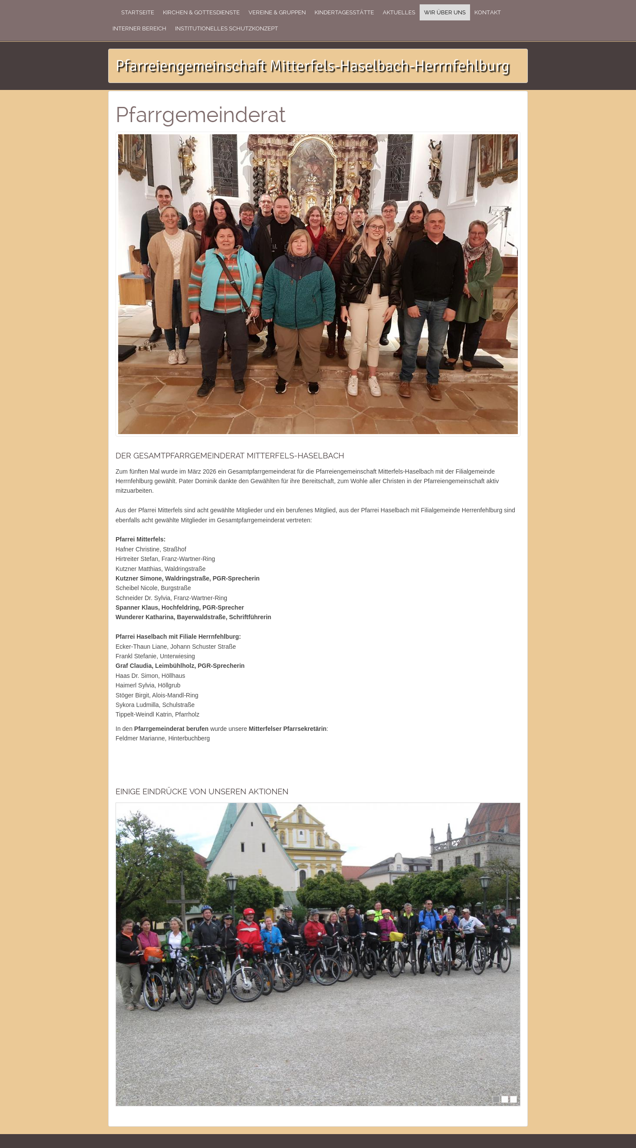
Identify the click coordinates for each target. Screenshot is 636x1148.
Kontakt (487, 12)
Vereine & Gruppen (277, 12)
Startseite (137, 12)
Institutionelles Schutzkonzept (226, 28)
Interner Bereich (139, 28)
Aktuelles (399, 12)
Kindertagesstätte (344, 12)
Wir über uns (445, 12)
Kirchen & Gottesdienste (201, 12)
